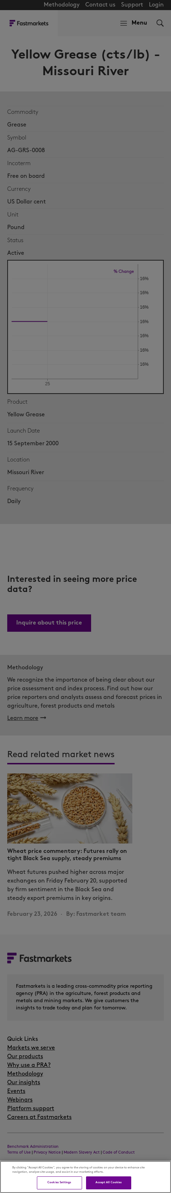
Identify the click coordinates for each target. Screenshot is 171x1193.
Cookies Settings (59, 1182)
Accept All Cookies (108, 1182)
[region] (85, 1177)
